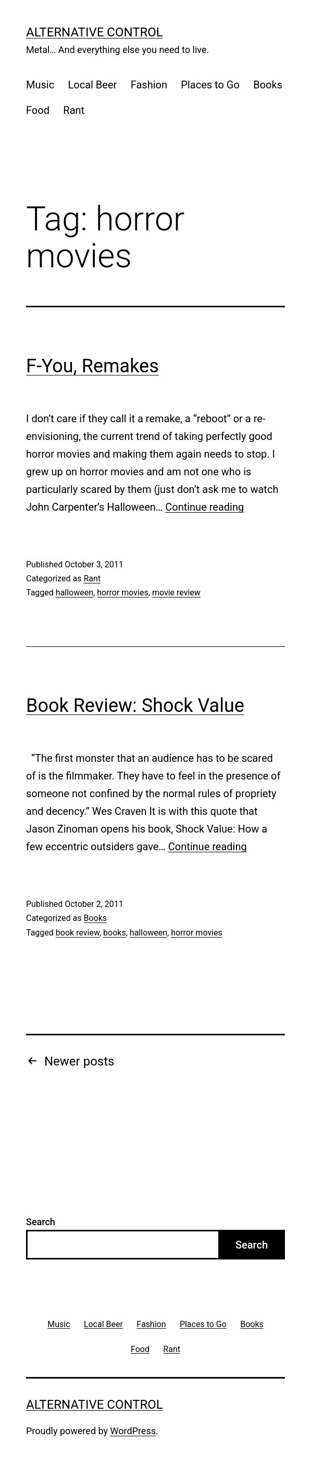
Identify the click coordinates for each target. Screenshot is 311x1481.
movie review (176, 592)
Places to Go (210, 85)
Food (37, 110)
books (114, 933)
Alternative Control (94, 32)
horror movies (122, 592)
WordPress (133, 1430)
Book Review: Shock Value (135, 706)
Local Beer (92, 85)
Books (267, 85)
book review (77, 933)
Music (40, 85)
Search (40, 1221)
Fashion (149, 85)
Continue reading (204, 507)
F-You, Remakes (92, 366)
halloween (74, 592)
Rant (73, 110)
